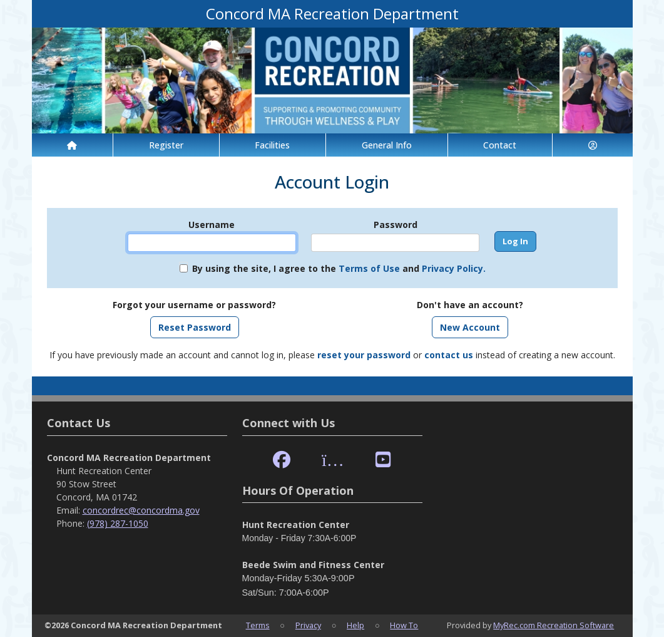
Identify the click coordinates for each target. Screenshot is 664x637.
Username (211, 224)
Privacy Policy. (454, 268)
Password (395, 224)
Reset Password (194, 327)
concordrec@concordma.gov (141, 510)
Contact (499, 145)
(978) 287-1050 (117, 523)
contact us (448, 355)
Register (166, 145)
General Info (387, 145)
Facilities (272, 145)
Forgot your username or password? (194, 305)
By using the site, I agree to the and (339, 268)
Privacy (308, 625)
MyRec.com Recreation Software (553, 625)
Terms (258, 625)
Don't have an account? (470, 305)
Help (355, 625)
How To (404, 625)
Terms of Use (369, 268)
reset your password (364, 355)
